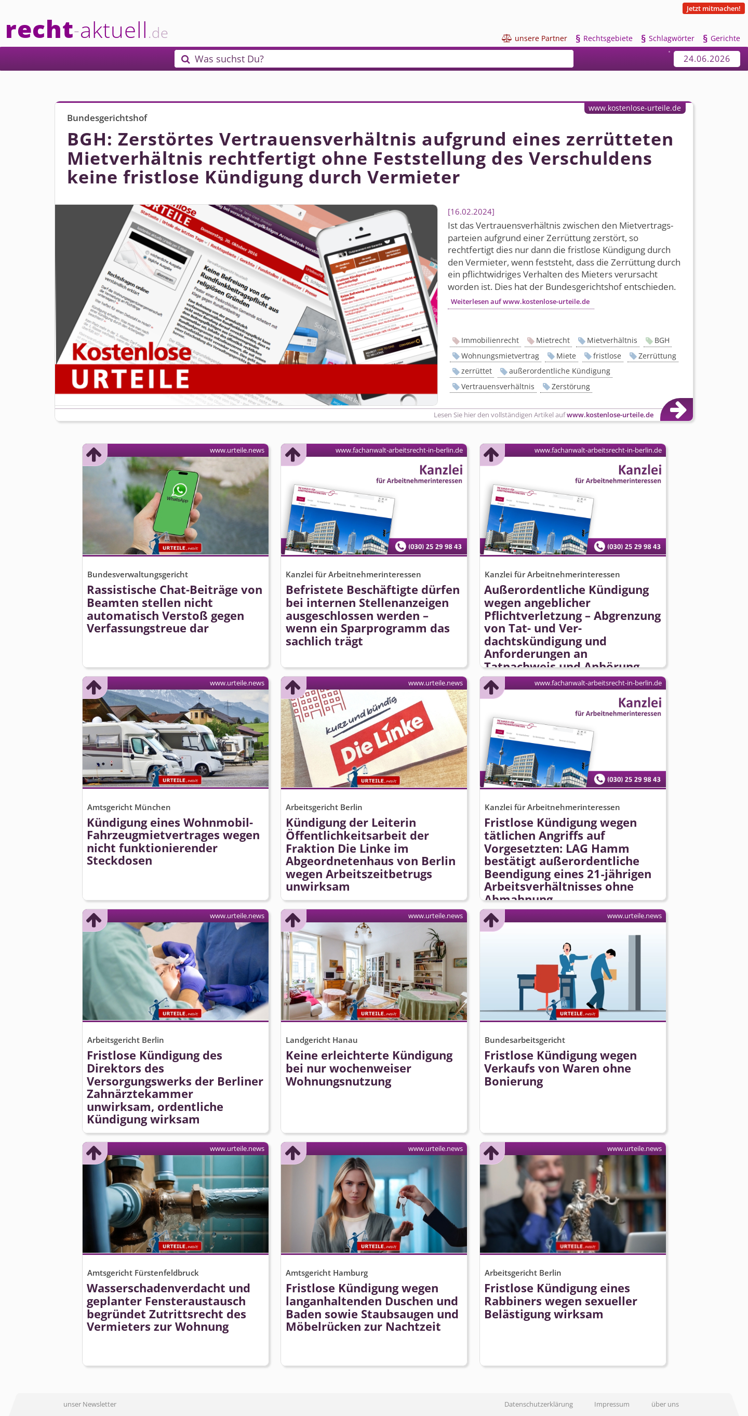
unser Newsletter (89, 1404)
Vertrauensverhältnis (498, 386)
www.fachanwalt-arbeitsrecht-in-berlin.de (399, 450)
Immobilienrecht (490, 340)
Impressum (612, 1404)
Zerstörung (571, 386)
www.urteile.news (237, 450)
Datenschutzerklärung (538, 1404)
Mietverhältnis (612, 340)
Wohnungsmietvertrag (500, 356)
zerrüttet (476, 371)
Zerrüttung (657, 356)
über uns (665, 1404)
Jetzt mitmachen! (714, 8)
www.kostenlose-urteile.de (635, 108)
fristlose (607, 356)
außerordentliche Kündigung (559, 371)
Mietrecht (553, 340)
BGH (662, 340)
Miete (566, 356)
